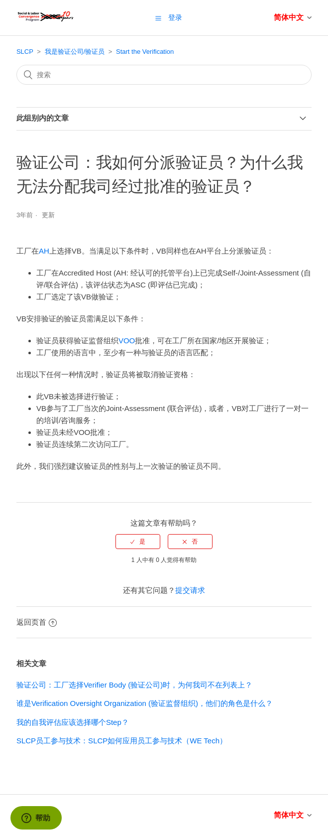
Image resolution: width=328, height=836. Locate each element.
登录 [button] (175, 17)
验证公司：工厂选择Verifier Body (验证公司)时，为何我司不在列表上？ (134, 685)
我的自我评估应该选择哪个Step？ (72, 722)
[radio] (137, 541)
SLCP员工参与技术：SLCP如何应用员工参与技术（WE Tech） (121, 740)
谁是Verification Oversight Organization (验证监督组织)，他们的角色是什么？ (144, 703)
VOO (126, 340)
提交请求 (190, 590)
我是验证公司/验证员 (75, 51)
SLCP (24, 51)
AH (44, 251)
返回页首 (36, 622)
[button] (158, 18)
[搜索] (164, 75)
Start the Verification (145, 51)
